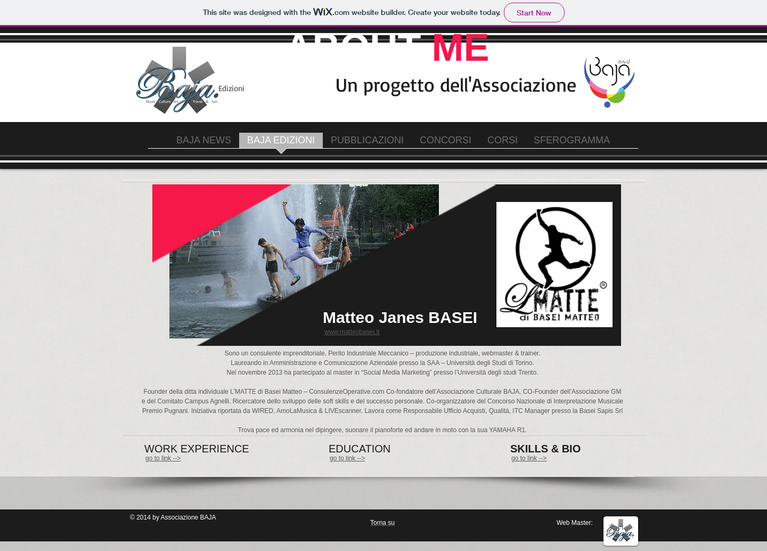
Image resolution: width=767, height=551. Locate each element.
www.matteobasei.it (351, 332)
